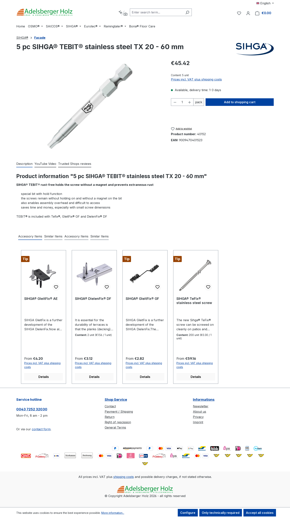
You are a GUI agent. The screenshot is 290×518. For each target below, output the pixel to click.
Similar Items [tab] (53, 236)
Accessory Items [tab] (30, 236)
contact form (41, 429)
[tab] (24, 164)
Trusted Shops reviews (74, 164)
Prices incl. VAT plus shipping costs (196, 79)
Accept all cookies (260, 513)
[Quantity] (182, 102)
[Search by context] (123, 13)
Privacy (198, 417)
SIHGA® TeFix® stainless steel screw (194, 301)
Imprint (198, 422)
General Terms (115, 427)
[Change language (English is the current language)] (265, 3)
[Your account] (248, 13)
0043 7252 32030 (31, 409)
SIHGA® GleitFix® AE (41, 299)
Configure (187, 513)
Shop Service (116, 400)
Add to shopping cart (239, 102)
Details (43, 377)
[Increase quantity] (190, 102)
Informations (203, 400)
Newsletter (200, 406)
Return (110, 417)
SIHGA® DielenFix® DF (93, 299)
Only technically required (220, 513)
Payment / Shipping (119, 411)
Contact (110, 406)
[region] (89, 106)
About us (199, 411)
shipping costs (123, 477)
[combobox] (156, 12)
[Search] (187, 12)
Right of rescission (118, 422)
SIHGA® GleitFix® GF (142, 299)
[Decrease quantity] (175, 102)
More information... (112, 512)
